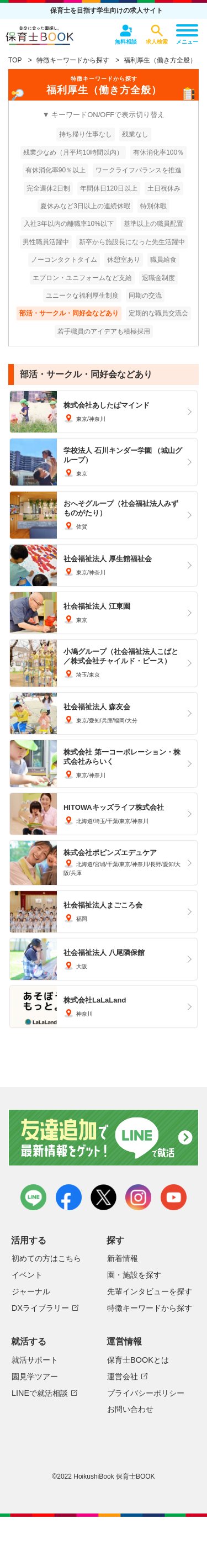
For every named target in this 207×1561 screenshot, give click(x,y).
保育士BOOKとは (138, 1360)
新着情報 (122, 1258)
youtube (174, 1197)
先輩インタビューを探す (149, 1291)
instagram (138, 1197)
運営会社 (122, 1376)
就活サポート (35, 1360)
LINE (33, 1197)
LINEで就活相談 (40, 1393)
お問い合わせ (130, 1409)
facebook (69, 1197)
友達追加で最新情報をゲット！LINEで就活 (103, 1138)
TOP (15, 60)
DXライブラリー (40, 1308)
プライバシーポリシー (145, 1393)
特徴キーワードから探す (72, 60)
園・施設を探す (134, 1274)
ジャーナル (31, 1291)
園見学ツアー (35, 1376)
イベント (27, 1274)
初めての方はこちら (46, 1258)
